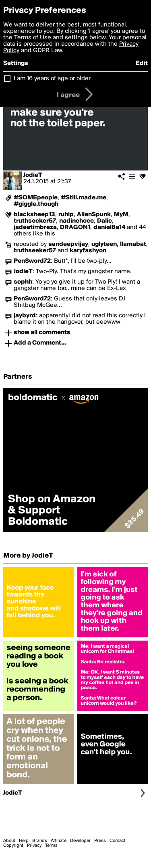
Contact (118, 840)
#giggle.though (36, 204)
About (9, 840)
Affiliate (58, 840)
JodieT (32, 175)
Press (100, 840)
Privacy (34, 845)
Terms (51, 845)
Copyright (13, 845)
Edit (142, 63)
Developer (80, 840)
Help (24, 840)
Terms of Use (32, 37)
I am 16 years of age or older (52, 78)
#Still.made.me (83, 198)
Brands (39, 840)
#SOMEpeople (36, 198)
